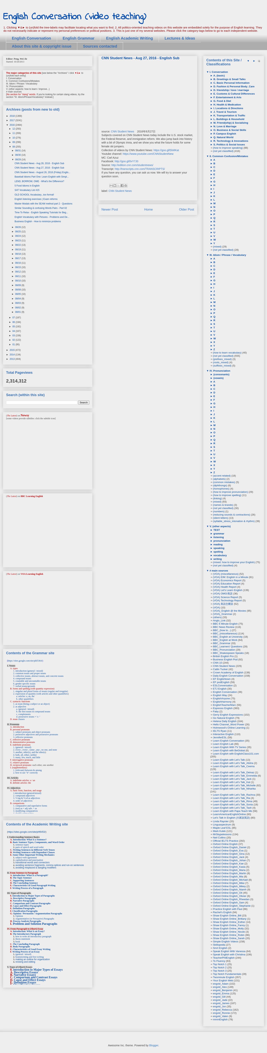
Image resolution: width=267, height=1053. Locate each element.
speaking (218, 548)
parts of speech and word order (29, 847)
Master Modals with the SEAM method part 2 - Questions (43, 203)
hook (17, 941)
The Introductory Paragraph (27, 934)
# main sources (218, 570)
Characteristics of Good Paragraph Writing (34, 885)
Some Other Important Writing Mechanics (34, 855)
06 (14, 322)
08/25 (18, 231)
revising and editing (25, 962)
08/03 (18, 303)
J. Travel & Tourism (225, 111)
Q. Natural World (223, 137)
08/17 (18, 258)
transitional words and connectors (32, 862)
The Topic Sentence (22, 877)
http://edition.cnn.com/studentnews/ (132, 165)
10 (14, 137)
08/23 (18, 240)
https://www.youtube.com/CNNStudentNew (148, 153)
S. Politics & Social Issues (229, 144)
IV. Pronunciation (219, 370)
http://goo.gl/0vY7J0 (126, 161)
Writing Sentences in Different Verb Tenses (34, 850)
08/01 (18, 312)
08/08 (18, 289)
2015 (12, 350)
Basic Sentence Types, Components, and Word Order (38, 842)
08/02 (18, 307)
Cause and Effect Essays (30, 980)
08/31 (18, 150)
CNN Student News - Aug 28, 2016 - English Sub (39, 163)
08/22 (18, 245)
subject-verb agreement (26, 857)
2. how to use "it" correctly (25, 772)
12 (14, 128)
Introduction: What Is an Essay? (29, 931)
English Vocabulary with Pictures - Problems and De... (41, 217)
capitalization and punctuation (29, 860)
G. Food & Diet (222, 101)
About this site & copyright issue (41, 46)
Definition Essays (25, 982)
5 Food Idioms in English (26, 185)
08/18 (18, 254)
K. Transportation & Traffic (229, 115)
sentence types (22, 844)
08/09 (18, 285)
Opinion (19, 916)
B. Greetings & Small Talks (229, 79)
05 (14, 326)
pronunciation (221, 540)
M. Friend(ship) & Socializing (230, 122)
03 (14, 335)
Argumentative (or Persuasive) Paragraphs (34, 918)
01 (14, 344)
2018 (12, 116)
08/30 (18, 155)
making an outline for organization (32, 959)
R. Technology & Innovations (230, 140)
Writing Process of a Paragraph (27, 888)
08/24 (18, 236)
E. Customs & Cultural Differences (234, 93)
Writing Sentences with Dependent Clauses (34, 852)
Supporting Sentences (23, 880)
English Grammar (79, 38)
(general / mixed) (23, 954)
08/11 (18, 276)
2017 (12, 120)
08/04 (18, 298)
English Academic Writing (129, 38)
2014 (12, 354)
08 (14, 146)
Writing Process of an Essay (26, 951)
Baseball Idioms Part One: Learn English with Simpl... (41, 176)
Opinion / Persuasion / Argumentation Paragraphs (37, 913)
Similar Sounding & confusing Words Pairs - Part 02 (40, 208)
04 (14, 331)
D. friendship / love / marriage (231, 90)
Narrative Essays (25, 974)
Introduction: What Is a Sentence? (30, 839)
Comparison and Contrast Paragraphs (32, 903)
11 (14, 133)
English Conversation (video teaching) (74, 17)
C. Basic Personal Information (231, 82)
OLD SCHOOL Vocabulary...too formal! (34, 194)
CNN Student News (122, 131)
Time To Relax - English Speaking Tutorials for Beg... (41, 212)
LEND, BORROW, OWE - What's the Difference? (39, 181)
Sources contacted (100, 46)
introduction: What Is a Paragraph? (30, 875)
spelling (218, 551)
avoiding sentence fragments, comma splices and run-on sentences (49, 865)
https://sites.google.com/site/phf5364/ (25, 660)
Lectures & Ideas (180, 38)
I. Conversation (218, 72)
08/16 (18, 263)
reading (218, 544)
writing (217, 559)
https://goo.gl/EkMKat (166, 150)
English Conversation (31, 38)
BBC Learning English (32, 496)
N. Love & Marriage (224, 126)
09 (14, 142)
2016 (12, 125)
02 (14, 340)
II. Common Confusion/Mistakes (228, 156)
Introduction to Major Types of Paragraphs (33, 895)
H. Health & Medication (227, 104)
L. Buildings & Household (228, 119)
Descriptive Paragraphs (24, 898)
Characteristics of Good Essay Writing (32, 949)
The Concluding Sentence (25, 883)
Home (148, 209)
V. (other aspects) (220, 526)
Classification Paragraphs (25, 911)
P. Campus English (224, 133)
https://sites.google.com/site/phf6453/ (27, 832)
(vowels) (218, 378)
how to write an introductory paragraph (33, 936)
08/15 (18, 267)
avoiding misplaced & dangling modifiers (35, 867)
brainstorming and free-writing (29, 957)
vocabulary (220, 555)
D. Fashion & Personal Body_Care (233, 86)
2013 (12, 359)
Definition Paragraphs (24, 908)
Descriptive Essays (26, 972)
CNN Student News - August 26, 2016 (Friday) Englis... (42, 172)
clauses (21, 719)
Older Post (186, 209)
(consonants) (221, 374)
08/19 (18, 249)
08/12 (18, 271)
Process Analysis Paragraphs (27, 921)
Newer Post (109, 209)
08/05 (18, 294)
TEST (216, 530)
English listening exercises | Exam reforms (35, 199)
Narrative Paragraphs (23, 900)
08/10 (18, 280)
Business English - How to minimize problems (37, 221)
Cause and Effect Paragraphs (27, 906)
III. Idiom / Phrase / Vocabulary (227, 255)
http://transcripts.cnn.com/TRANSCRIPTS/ (140, 168)
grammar (218, 533)
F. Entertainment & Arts (227, 97)
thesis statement (22, 939)
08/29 (18, 159)
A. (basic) (219, 75)
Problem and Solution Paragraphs (35, 923)
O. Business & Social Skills (229, 130)
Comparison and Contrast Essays (35, 977)
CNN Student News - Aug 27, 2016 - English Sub (39, 167)
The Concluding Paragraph (26, 944)
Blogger (153, 1045)
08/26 (18, 227)
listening (218, 537)
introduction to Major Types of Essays (38, 969)
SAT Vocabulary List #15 (26, 190)
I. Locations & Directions (228, 108)
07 (14, 317)
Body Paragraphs (21, 946)
